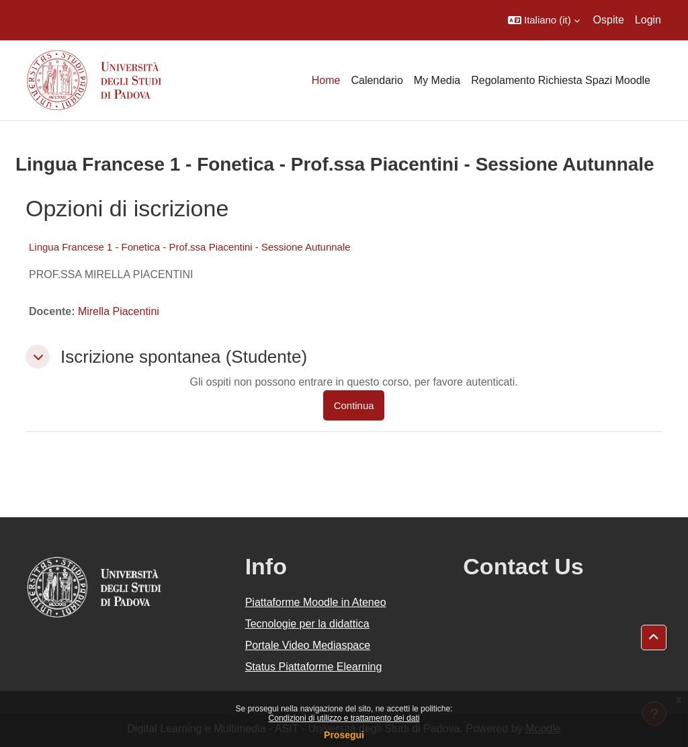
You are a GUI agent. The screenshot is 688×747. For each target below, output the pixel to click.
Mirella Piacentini (118, 311)
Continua (354, 405)
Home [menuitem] (326, 80)
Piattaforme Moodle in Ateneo (315, 602)
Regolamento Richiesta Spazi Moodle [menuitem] (560, 80)
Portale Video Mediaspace (308, 645)
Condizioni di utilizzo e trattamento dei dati (344, 718)
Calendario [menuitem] (376, 80)
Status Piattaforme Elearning (313, 666)
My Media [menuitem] (437, 80)
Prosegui (344, 735)
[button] (544, 20)
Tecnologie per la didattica (307, 623)
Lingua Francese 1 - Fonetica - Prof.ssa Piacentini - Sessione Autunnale (190, 247)
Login (648, 20)
